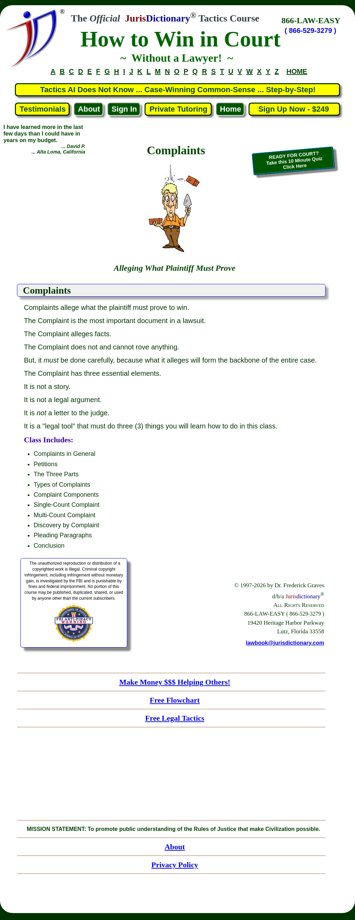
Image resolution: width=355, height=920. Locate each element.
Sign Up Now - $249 (295, 109)
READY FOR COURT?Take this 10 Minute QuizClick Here (294, 160)
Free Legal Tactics (175, 718)
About (89, 109)
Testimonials (43, 109)
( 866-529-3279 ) (310, 30)
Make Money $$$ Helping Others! (174, 682)
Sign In (124, 109)
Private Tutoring (178, 109)
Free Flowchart (175, 700)
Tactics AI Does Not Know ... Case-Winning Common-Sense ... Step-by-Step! (177, 89)
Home (230, 109)
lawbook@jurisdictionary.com (285, 643)
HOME (296, 71)
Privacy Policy (174, 864)
